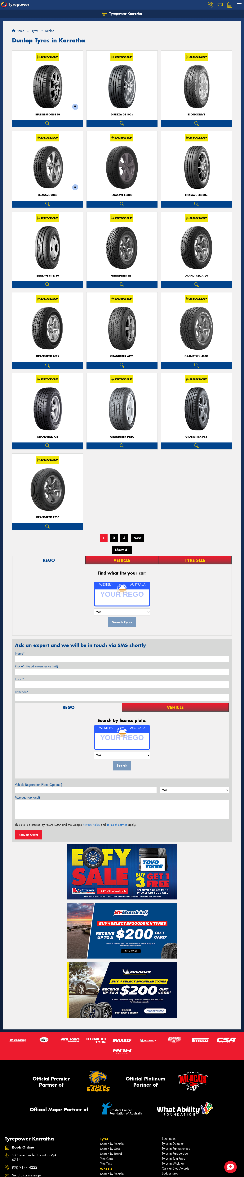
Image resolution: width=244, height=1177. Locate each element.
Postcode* (21, 692)
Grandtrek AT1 (122, 275)
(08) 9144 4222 (24, 1167)
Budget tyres (170, 1173)
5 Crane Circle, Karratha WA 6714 (34, 1157)
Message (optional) (27, 797)
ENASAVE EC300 (122, 195)
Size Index (168, 1139)
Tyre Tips (106, 1164)
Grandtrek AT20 (196, 275)
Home (18, 31)
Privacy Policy (91, 825)
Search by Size (110, 1149)
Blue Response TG (47, 114)
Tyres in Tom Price (173, 1159)
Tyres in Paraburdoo (175, 1154)
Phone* (36, 666)
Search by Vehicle (112, 1144)
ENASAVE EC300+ (196, 195)
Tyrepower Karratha (122, 13)
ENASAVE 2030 (47, 195)
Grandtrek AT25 (122, 356)
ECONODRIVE (196, 114)
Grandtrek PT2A (122, 436)
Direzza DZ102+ (122, 114)
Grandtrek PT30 (47, 517)
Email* (19, 679)
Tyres (104, 1139)
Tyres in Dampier (173, 1144)
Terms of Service (117, 825)
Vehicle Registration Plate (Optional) (38, 785)
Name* (20, 654)
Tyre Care (106, 1159)
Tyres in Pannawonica (176, 1149)
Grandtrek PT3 (196, 436)
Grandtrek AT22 (47, 356)
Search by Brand (111, 1154)
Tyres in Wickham (173, 1164)
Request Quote (28, 834)
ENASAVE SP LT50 (48, 275)
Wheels (106, 1169)
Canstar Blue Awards (175, 1168)
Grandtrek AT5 (48, 436)
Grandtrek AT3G (196, 356)
